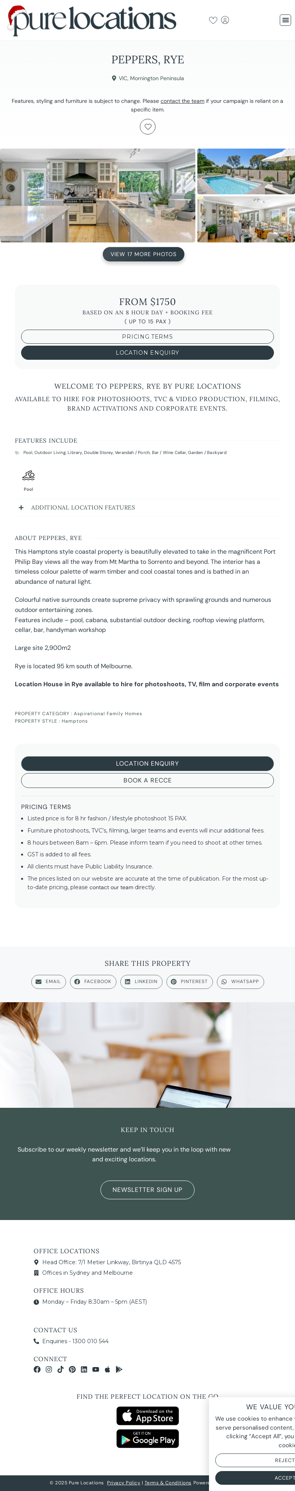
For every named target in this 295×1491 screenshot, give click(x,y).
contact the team (182, 100)
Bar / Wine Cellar (169, 452)
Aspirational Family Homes (108, 714)
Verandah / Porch (132, 452)
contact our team (111, 887)
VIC (123, 78)
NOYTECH (234, 1483)
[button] (285, 20)
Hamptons (75, 721)
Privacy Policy (123, 1483)
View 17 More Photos (144, 253)
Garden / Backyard (207, 452)
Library (75, 452)
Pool (27, 452)
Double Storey (98, 452)
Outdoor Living (50, 452)
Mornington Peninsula (157, 78)
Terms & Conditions (168, 1483)
